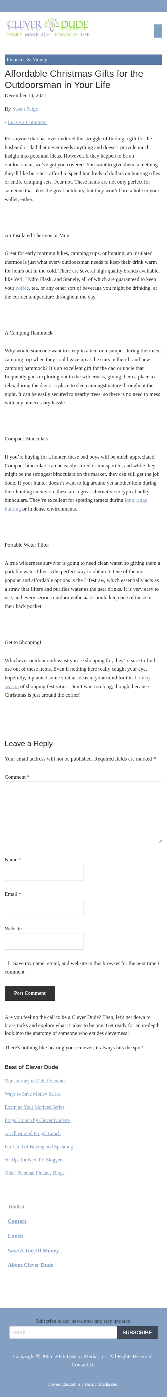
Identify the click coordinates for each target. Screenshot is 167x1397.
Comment (17, 777)
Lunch (15, 1236)
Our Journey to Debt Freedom (35, 1080)
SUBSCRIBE (137, 1332)
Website (13, 929)
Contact (17, 1221)
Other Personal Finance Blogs (35, 1173)
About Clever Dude (30, 1265)
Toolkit (16, 1206)
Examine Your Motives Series (34, 1107)
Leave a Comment (27, 122)
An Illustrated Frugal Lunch (33, 1133)
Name (13, 860)
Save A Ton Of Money (33, 1250)
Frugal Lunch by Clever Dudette (37, 1120)
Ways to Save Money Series (33, 1094)
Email (13, 894)
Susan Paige (25, 109)
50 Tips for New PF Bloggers (34, 1159)
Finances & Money (27, 60)
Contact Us (83, 1365)
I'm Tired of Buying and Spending (39, 1146)
